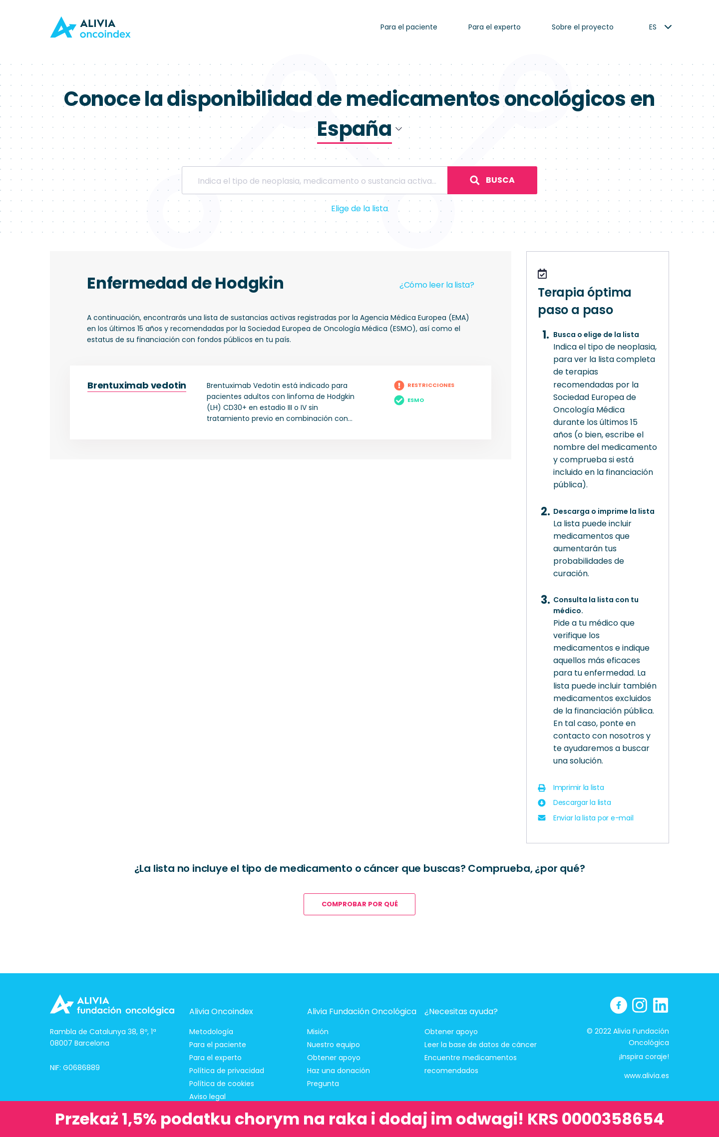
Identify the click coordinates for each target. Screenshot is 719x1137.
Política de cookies (221, 1084)
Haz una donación (338, 1071)
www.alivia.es (646, 1076)
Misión (318, 1032)
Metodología (211, 1032)
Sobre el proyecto (583, 27)
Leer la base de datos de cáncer (480, 1045)
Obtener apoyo (333, 1058)
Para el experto (494, 27)
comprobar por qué (360, 904)
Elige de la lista (359, 208)
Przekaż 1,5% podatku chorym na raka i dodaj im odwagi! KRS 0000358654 (359, 1119)
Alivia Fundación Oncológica (361, 1011)
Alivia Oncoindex (221, 1011)
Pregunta (323, 1084)
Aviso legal (207, 1097)
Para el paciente (408, 27)
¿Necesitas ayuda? (461, 1011)
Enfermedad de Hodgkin (185, 283)
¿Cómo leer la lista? (436, 285)
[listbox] (653, 26)
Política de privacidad (226, 1071)
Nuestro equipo (333, 1045)
